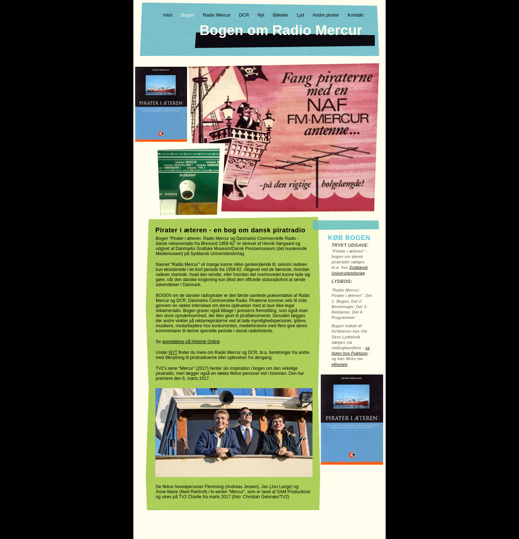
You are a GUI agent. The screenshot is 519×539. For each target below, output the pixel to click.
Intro (168, 15)
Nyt (261, 15)
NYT (173, 352)
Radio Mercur (217, 15)
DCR (244, 15)
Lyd (301, 15)
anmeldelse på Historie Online (191, 341)
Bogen (188, 15)
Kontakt (355, 15)
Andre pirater (326, 15)
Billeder (281, 15)
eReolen (339, 364)
